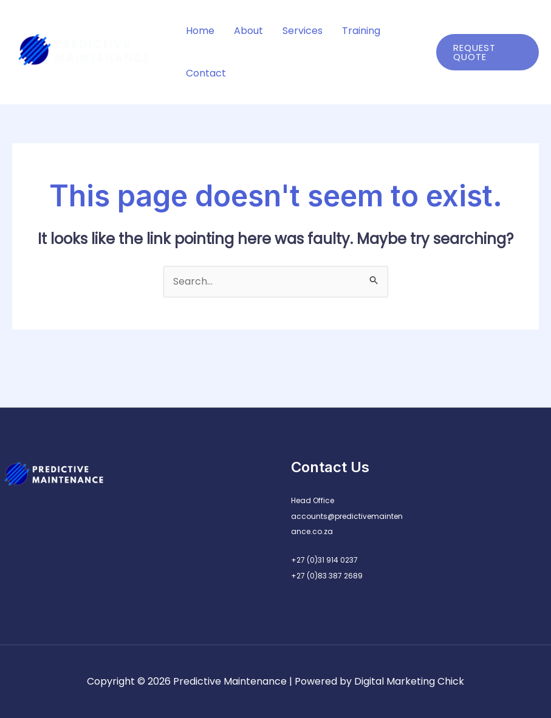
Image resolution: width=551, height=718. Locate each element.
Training (361, 31)
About (248, 31)
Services (302, 31)
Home (200, 31)
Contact (206, 73)
